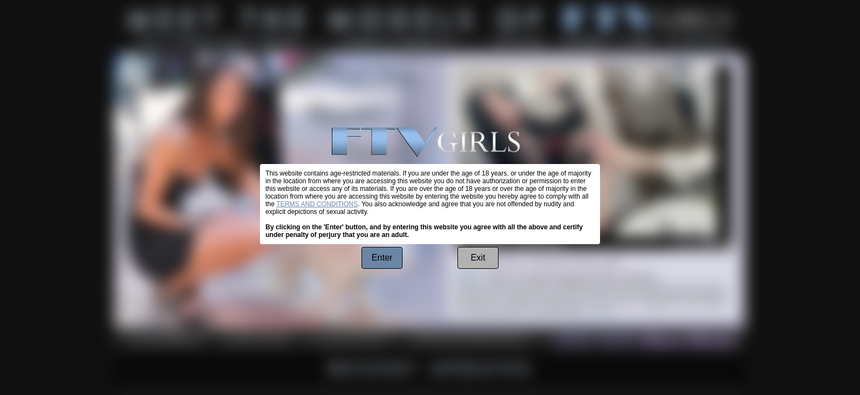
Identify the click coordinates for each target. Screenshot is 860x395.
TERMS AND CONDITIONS (317, 204)
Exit (478, 257)
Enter (381, 257)
